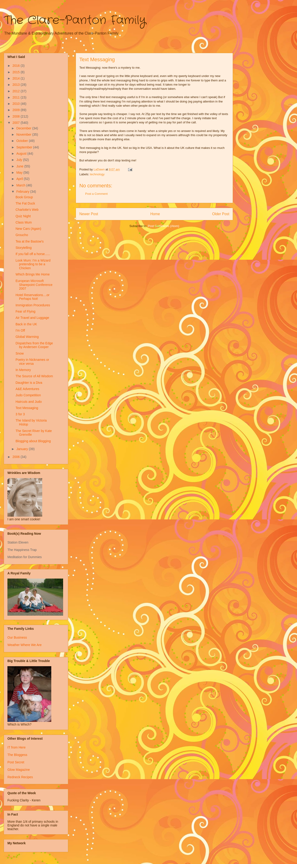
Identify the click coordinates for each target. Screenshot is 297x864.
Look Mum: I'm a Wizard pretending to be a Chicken (33, 264)
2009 (17, 110)
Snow (20, 353)
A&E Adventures (27, 389)
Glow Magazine (18, 769)
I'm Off (20, 330)
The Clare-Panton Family (75, 20)
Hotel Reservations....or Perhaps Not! (32, 297)
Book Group (24, 197)
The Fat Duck (25, 203)
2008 (17, 116)
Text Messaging (27, 408)
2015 (17, 72)
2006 (17, 457)
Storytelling (24, 248)
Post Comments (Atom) (163, 226)
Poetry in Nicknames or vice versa (32, 361)
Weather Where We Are (24, 645)
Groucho (22, 235)
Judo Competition (28, 395)
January (22, 449)
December (24, 128)
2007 (17, 123)
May (19, 172)
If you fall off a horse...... (33, 254)
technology (97, 174)
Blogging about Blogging (33, 441)
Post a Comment (96, 193)
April (20, 179)
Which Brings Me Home (33, 274)
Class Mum (24, 222)
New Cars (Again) (28, 228)
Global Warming (27, 337)
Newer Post (88, 214)
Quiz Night (23, 216)
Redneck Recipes (20, 777)
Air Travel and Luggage (32, 318)
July (19, 160)
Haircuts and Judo (29, 401)
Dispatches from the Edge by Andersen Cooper (34, 345)
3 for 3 (20, 414)
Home (155, 214)
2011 (17, 97)
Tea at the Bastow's (30, 241)
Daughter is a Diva (29, 382)
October (22, 141)
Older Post (220, 214)
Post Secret (15, 762)
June (20, 166)
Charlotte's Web (27, 209)
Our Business (17, 637)
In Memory (23, 370)
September (24, 147)
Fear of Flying (26, 311)
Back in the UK (26, 324)
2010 (17, 104)
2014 (17, 78)
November (24, 134)
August (21, 153)
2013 (17, 84)
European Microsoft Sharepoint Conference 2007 (34, 285)
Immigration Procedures (33, 305)
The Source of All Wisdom (34, 376)
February (23, 191)
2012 (17, 91)
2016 (17, 65)
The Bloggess (17, 755)
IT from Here (16, 747)
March (21, 185)
